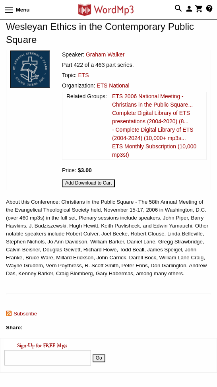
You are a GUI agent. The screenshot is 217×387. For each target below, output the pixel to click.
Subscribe (25, 314)
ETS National (113, 85)
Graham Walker (105, 54)
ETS (83, 75)
